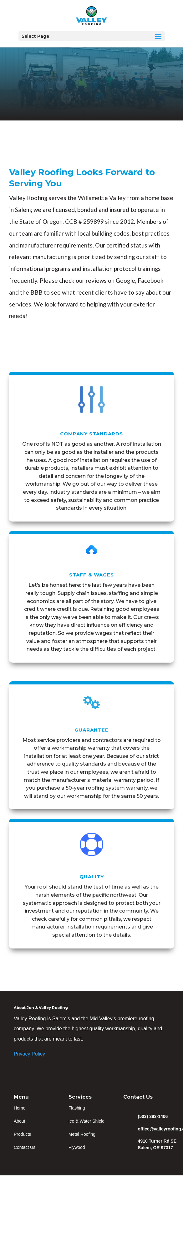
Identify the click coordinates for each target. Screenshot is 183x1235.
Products (22, 1134)
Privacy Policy (29, 1053)
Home (19, 1107)
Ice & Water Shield (86, 1121)
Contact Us (24, 1147)
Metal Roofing (82, 1134)
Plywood (77, 1147)
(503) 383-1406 (153, 1116)
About (19, 1121)
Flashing (77, 1107)
